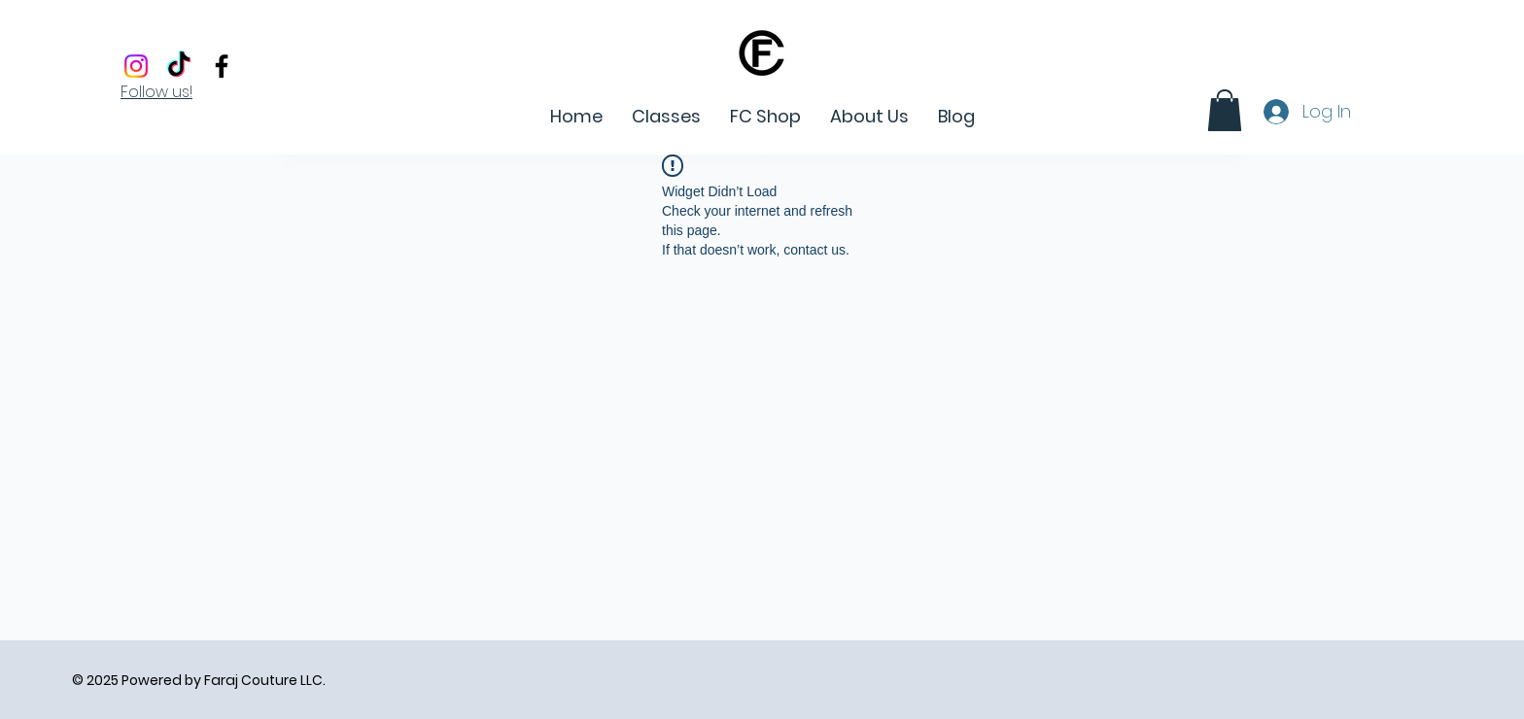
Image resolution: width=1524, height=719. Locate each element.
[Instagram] (136, 66)
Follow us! (156, 92)
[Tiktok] (178, 66)
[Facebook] (221, 66)
